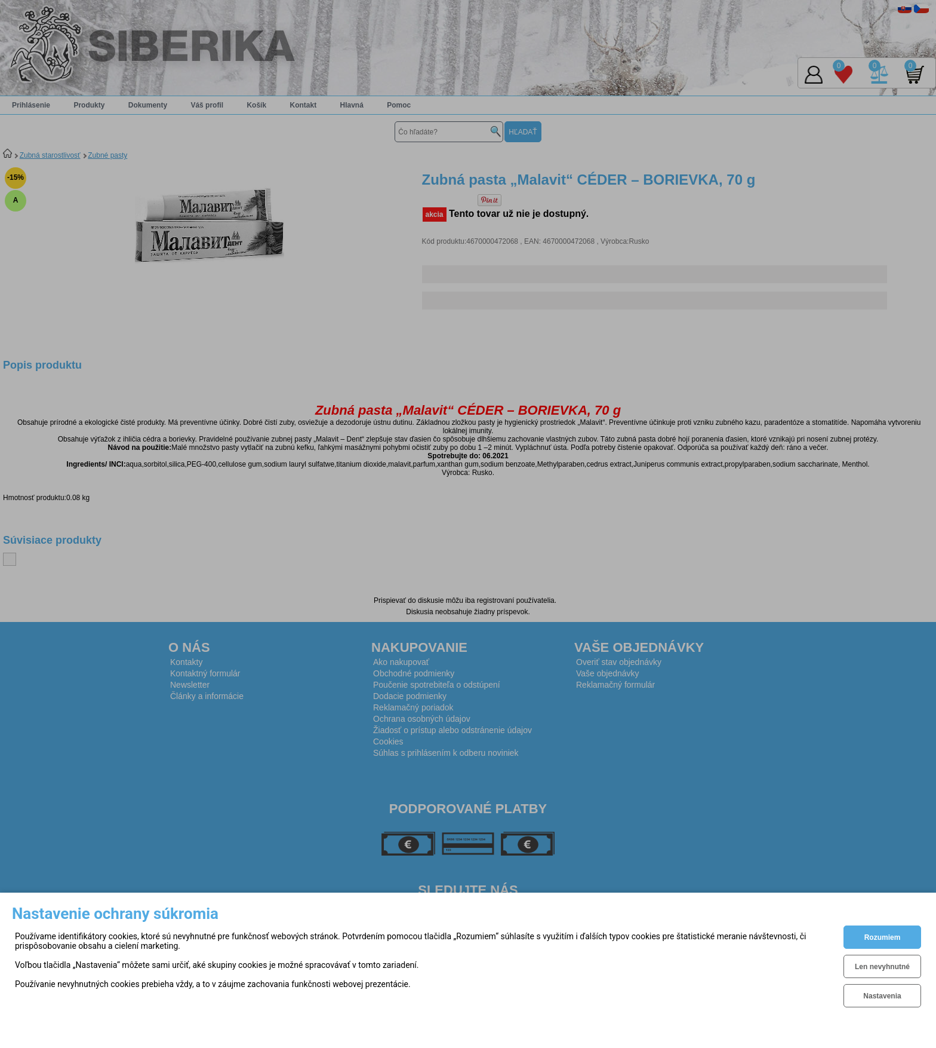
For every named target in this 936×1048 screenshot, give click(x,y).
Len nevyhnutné (882, 967)
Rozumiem (882, 937)
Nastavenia (882, 996)
